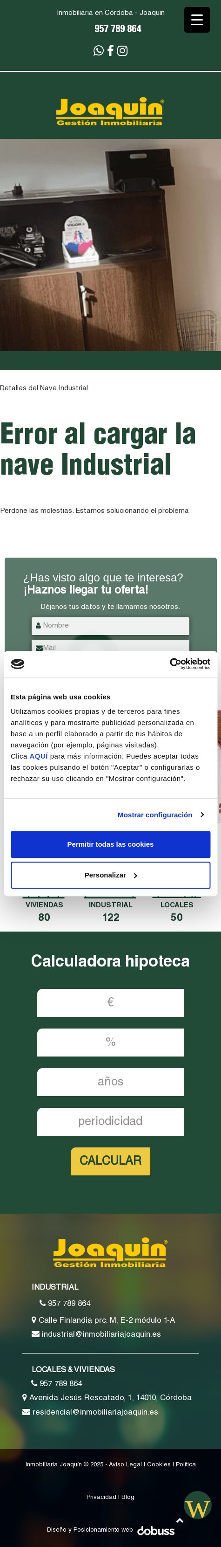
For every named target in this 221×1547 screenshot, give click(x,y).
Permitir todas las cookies (110, 844)
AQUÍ (40, 756)
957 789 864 (117, 30)
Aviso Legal (125, 1465)
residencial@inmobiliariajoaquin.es (90, 1412)
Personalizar (111, 875)
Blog (127, 1498)
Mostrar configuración (155, 815)
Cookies (159, 1465)
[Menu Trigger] (197, 20)
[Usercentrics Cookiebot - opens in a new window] (169, 664)
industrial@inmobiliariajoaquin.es (96, 1334)
